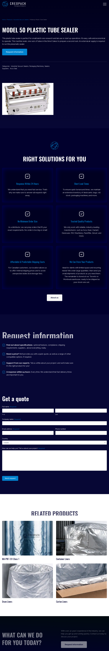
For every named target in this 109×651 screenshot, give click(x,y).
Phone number (60, 429)
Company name (11, 419)
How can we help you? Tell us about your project (23, 448)
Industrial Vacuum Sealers (21, 19)
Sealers (47, 66)
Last (56, 414)
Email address (10, 429)
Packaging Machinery (36, 66)
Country (5, 439)
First (3, 414)
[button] (105, 4)
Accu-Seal (13, 68)
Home (4, 19)
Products (9, 19)
